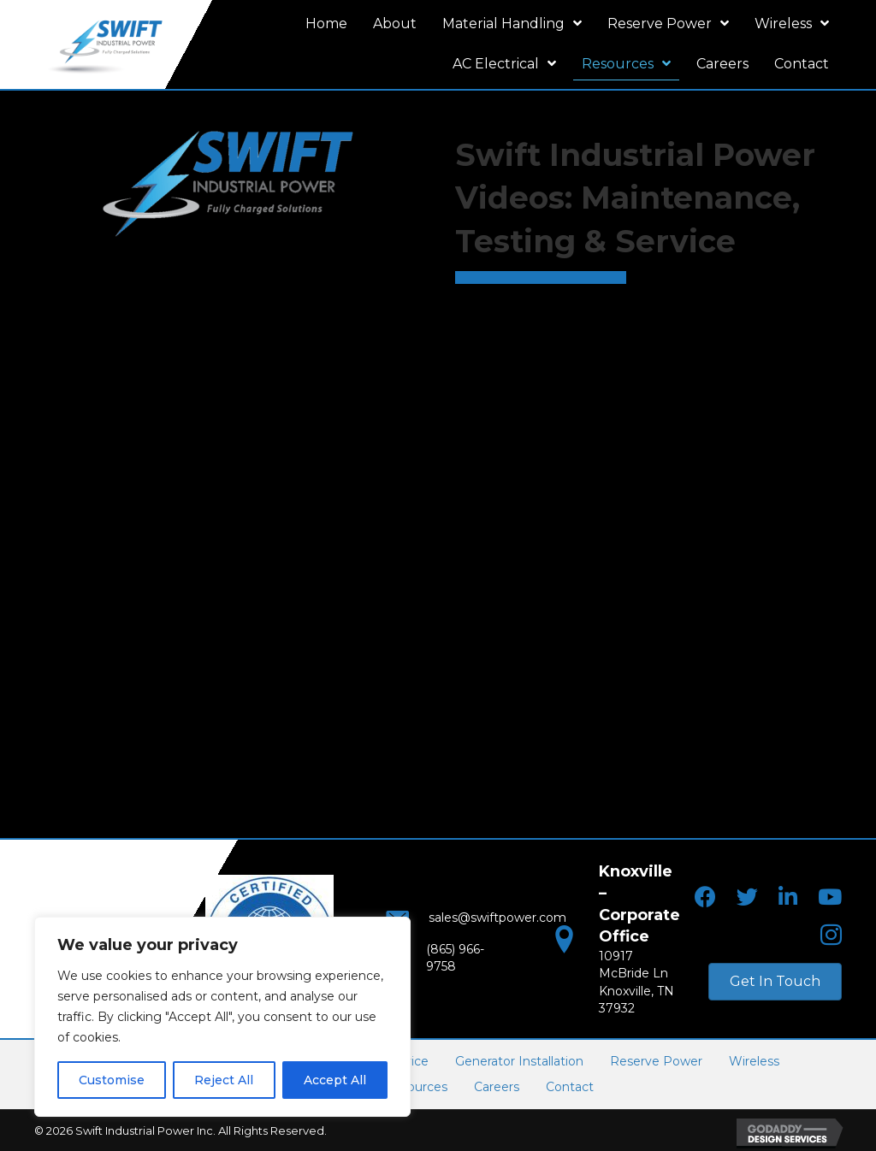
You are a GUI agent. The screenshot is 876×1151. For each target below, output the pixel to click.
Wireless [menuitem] (754, 1059)
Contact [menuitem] (570, 1086)
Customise (112, 1080)
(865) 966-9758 (455, 957)
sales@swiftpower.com (482, 922)
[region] (222, 1017)
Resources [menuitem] (415, 1086)
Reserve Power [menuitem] (656, 1059)
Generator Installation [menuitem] (519, 1059)
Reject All (223, 1080)
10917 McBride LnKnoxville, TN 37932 (636, 971)
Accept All (335, 1080)
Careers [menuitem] (496, 1086)
